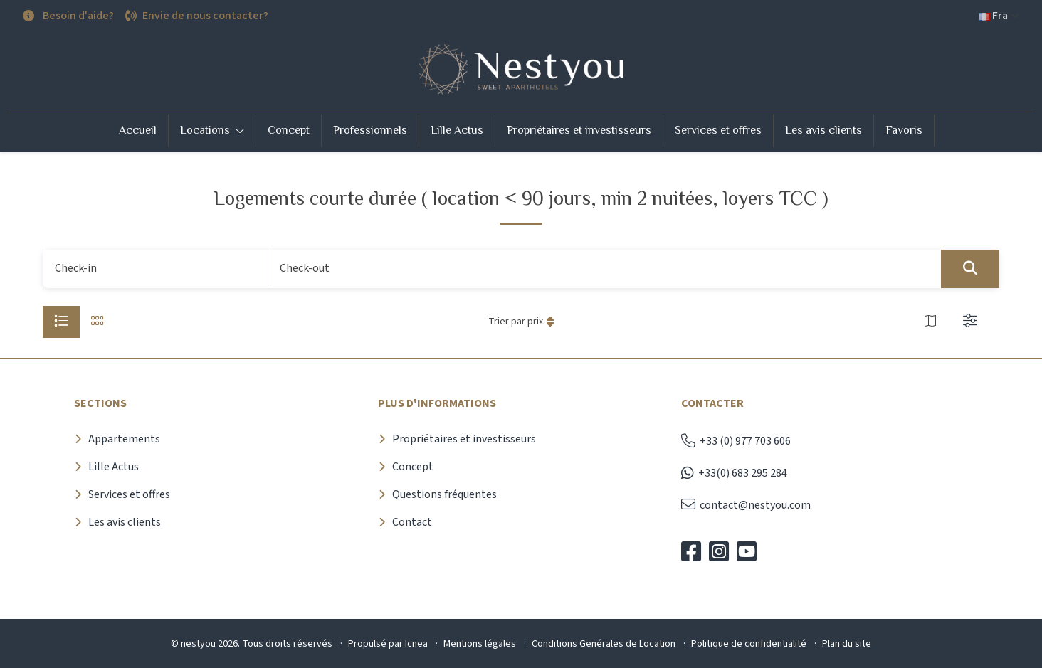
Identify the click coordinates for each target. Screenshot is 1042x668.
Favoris (903, 130)
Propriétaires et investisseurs (579, 130)
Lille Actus (457, 130)
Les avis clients (823, 130)
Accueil (138, 130)
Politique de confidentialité (748, 644)
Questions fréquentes (444, 494)
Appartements (124, 439)
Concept (289, 130)
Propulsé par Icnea (388, 644)
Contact (412, 522)
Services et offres (718, 130)
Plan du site (846, 644)
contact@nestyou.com (746, 505)
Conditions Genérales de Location (603, 644)
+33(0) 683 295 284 (734, 473)
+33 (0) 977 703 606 (736, 441)
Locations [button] (206, 130)
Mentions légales (479, 644)
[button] (999, 16)
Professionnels (370, 130)
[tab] (61, 322)
